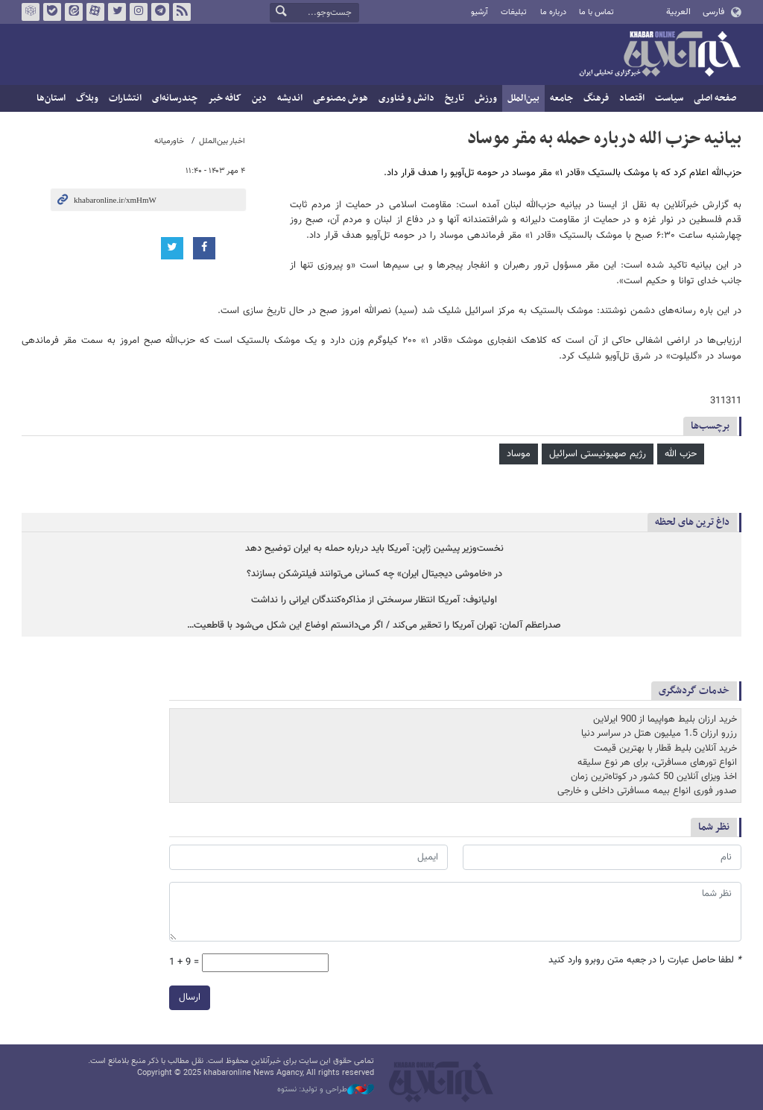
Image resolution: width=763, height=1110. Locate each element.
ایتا (73, 12)
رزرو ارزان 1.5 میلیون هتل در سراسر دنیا (659, 733)
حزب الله (681, 454)
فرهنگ (596, 98)
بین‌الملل (523, 98)
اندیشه (290, 98)
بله (52, 12)
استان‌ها (51, 98)
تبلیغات (514, 12)
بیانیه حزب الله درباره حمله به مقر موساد (604, 139)
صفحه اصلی (715, 98)
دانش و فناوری (406, 98)
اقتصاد (632, 98)
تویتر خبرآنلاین (117, 12)
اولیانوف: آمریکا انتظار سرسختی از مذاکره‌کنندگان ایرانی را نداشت (374, 600)
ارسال (189, 996)
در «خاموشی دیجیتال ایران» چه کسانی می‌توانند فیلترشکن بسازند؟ (374, 574)
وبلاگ (87, 98)
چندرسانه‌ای (174, 98)
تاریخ (454, 98)
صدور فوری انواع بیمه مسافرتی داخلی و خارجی (647, 790)
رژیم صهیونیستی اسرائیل (597, 454)
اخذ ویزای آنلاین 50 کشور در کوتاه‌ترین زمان (654, 776)
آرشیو (479, 12)
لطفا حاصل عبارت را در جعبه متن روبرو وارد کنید (644, 960)
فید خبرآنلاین (181, 12)
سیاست (669, 98)
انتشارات (125, 98)
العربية (678, 12)
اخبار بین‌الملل (222, 141)
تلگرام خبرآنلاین (160, 12)
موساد (519, 454)
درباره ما (553, 12)
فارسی (713, 12)
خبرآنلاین (659, 55)
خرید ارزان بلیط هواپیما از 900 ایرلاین (665, 719)
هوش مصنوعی (340, 98)
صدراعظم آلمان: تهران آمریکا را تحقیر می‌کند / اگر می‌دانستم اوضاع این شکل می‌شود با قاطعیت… (374, 626)
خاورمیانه (169, 141)
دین (259, 98)
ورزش (486, 98)
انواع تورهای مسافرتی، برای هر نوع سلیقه (657, 762)
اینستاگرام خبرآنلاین (138, 12)
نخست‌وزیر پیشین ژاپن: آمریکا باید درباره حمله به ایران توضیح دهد (374, 549)
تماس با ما (596, 12)
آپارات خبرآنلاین (95, 12)
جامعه (561, 98)
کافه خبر (224, 98)
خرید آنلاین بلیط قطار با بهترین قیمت (665, 747)
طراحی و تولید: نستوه (325, 1090)
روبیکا (30, 12)
